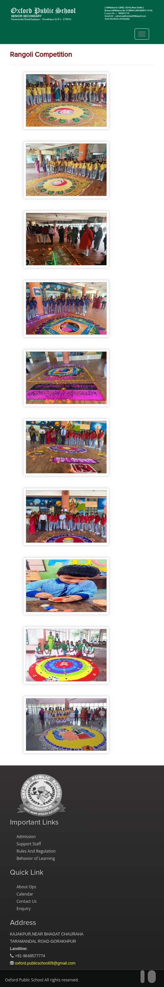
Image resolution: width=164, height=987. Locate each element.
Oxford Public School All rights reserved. (42, 980)
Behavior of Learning (36, 858)
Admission (26, 836)
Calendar (25, 894)
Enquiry (24, 908)
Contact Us (27, 901)
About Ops (26, 887)
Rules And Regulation (36, 851)
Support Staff (29, 844)
